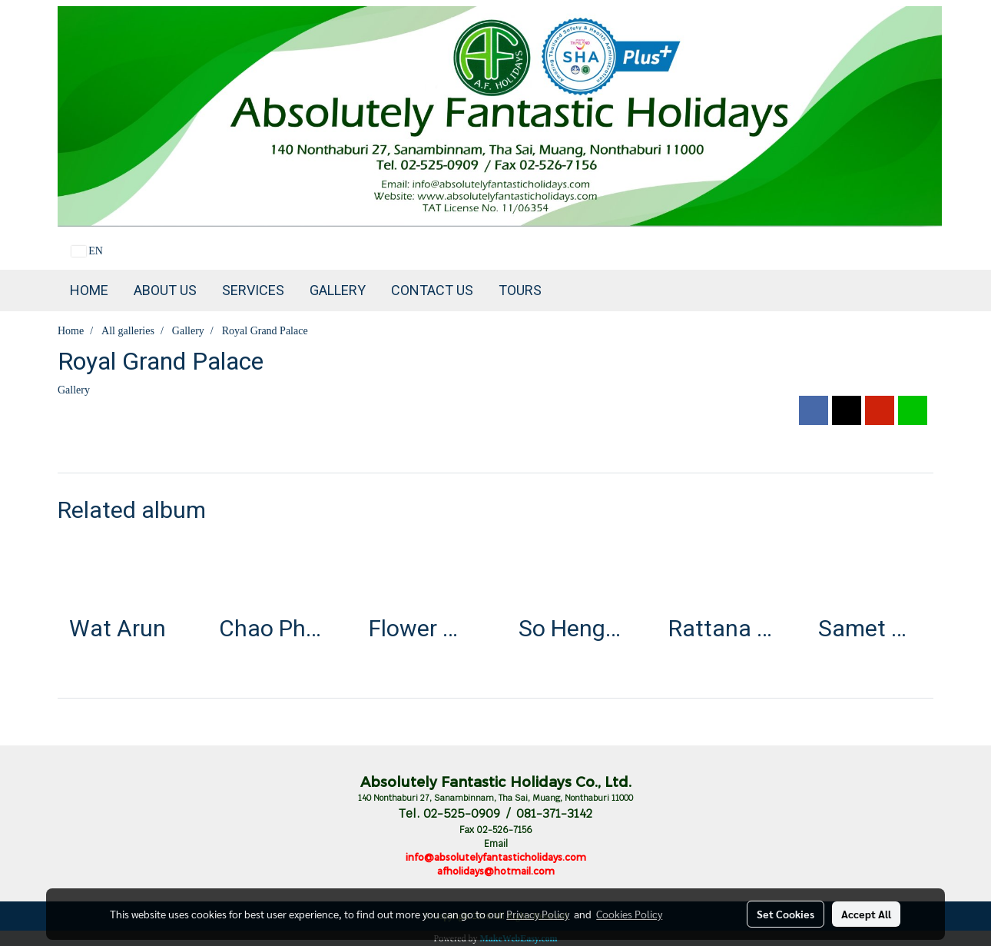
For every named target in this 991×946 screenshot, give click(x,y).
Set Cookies (785, 914)
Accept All (866, 914)
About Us (165, 290)
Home (89, 290)
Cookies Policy (629, 914)
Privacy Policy (537, 914)
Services (253, 290)
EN (87, 251)
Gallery (338, 290)
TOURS (520, 290)
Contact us (432, 290)
